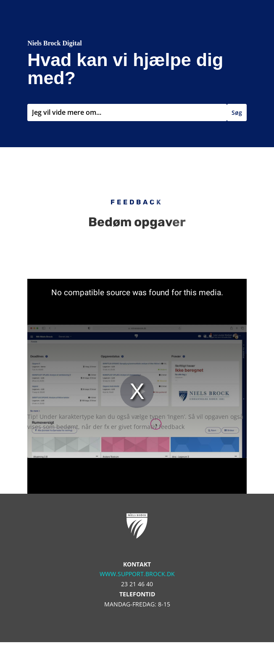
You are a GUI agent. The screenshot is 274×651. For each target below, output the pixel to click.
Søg (237, 112)
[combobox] (127, 112)
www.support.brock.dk (137, 574)
